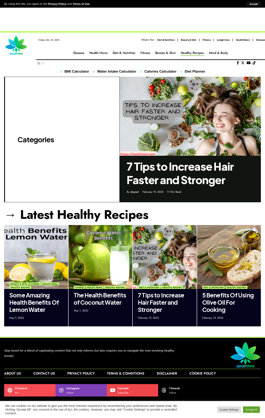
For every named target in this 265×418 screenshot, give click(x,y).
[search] (262, 63)
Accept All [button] (251, 409)
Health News (243, 39)
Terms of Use (82, 3)
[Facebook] (238, 63)
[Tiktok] (254, 63)
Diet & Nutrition (166, 39)
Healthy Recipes (20, 287)
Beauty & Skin (188, 39)
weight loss (223, 39)
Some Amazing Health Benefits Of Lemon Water (34, 302)
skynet (134, 192)
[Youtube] (132, 390)
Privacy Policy (57, 3)
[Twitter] (243, 63)
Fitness (206, 39)
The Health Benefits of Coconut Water (100, 298)
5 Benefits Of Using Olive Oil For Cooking (228, 302)
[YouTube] (249, 63)
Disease (260, 39)
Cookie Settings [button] (229, 409)
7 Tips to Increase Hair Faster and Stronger (180, 173)
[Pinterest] (29, 390)
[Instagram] (81, 390)
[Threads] (184, 390)
